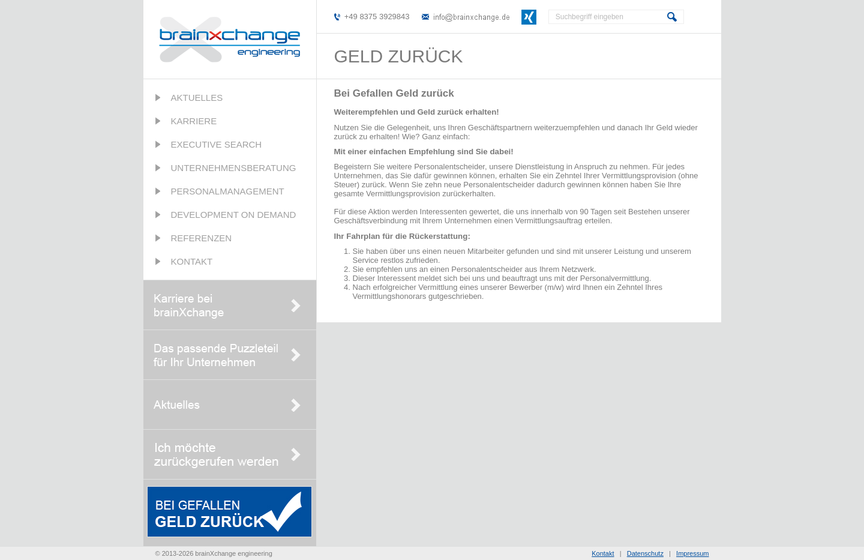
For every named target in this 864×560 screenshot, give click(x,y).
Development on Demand (233, 214)
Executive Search (216, 144)
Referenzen (201, 238)
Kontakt (192, 261)
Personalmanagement (227, 191)
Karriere (194, 121)
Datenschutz (645, 553)
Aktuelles (197, 97)
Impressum (692, 553)
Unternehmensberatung (233, 168)
